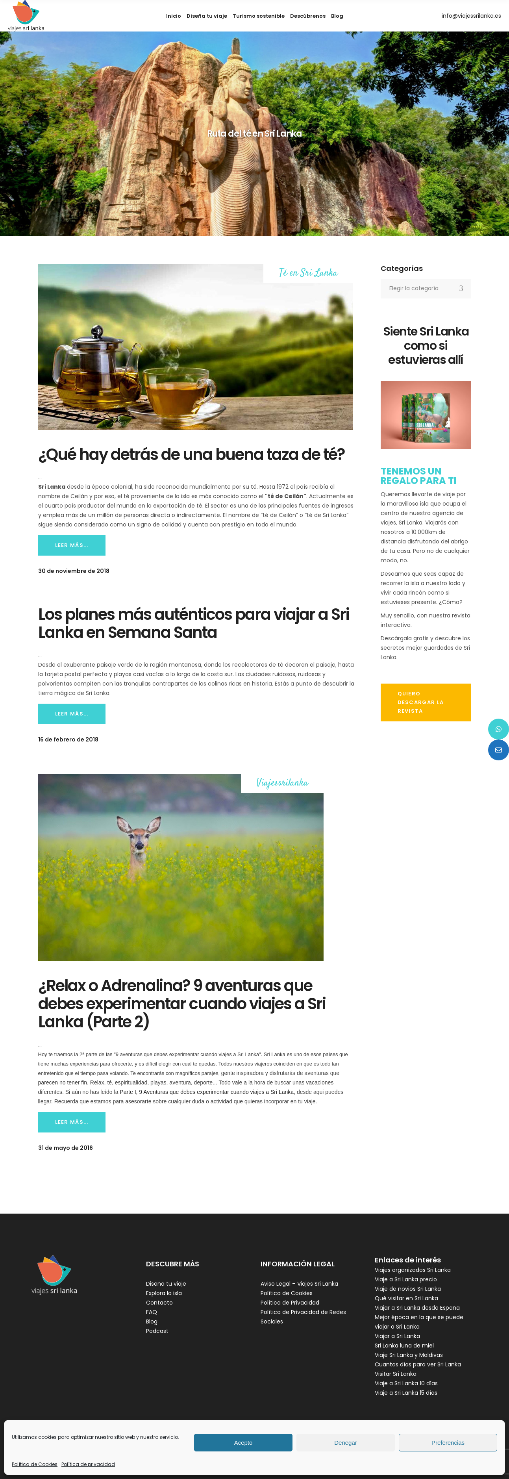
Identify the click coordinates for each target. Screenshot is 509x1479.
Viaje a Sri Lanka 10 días (406, 1383)
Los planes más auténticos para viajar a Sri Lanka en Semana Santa (193, 623)
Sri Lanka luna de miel (404, 1345)
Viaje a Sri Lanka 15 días (406, 1393)
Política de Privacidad (290, 1303)
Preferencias (448, 1442)
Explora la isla (164, 1293)
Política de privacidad (88, 1464)
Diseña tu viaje (166, 1284)
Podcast (157, 1331)
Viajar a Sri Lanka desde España (417, 1308)
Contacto (159, 1303)
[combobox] (426, 288)
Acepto (243, 1442)
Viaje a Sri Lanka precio (406, 1279)
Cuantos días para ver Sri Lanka (418, 1364)
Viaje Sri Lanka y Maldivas (409, 1355)
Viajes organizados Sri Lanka (413, 1270)
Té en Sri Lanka (308, 273)
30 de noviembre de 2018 (73, 571)
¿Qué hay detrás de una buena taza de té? (191, 454)
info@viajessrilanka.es (471, 16)
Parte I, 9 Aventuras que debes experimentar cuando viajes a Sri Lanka (206, 1092)
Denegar (345, 1442)
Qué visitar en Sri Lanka (406, 1298)
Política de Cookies (34, 1464)
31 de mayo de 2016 (65, 1148)
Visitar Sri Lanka (395, 1374)
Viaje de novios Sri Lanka (408, 1289)
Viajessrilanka (282, 783)
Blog (151, 1321)
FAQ (151, 1312)
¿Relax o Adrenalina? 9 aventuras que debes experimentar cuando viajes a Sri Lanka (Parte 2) (182, 1004)
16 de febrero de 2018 (68, 739)
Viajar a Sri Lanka (397, 1336)
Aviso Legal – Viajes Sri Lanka (299, 1284)
